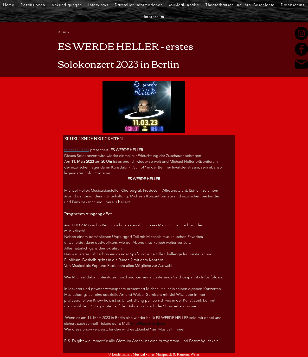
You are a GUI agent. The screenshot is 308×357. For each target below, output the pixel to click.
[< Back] (73, 32)
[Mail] (301, 64)
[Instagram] (301, 33)
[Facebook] (301, 49)
